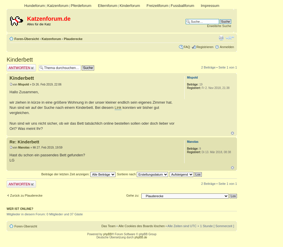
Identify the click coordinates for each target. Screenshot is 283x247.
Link (118, 107)
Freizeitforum (157, 5)
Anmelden (227, 47)
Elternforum (107, 5)
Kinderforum (129, 5)
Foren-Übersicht (26, 39)
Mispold (23, 84)
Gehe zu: (132, 195)
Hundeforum (34, 5)
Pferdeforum (81, 5)
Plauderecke (73, 39)
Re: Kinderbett (24, 141)
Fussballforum (182, 5)
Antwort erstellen (21, 67)
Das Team (108, 226)
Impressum (210, 5)
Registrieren (204, 47)
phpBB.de (140, 237)
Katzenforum (58, 5)
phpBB (107, 234)
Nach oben (232, 133)
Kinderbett (20, 59)
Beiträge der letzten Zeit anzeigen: (78, 174)
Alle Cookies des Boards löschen (141, 226)
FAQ (187, 47)
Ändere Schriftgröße (230, 37)
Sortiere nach (142, 174)
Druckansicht (221, 37)
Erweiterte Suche (219, 26)
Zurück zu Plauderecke (26, 195)
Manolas (24, 147)
